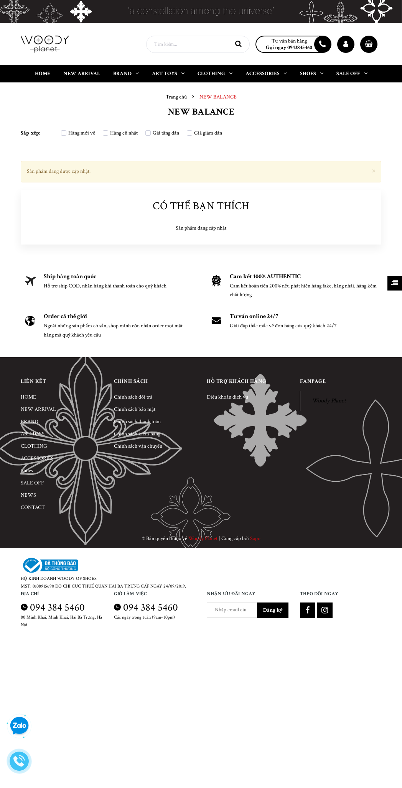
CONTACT (33, 507)
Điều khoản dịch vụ (227, 397)
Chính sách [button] (131, 381)
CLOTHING (34, 446)
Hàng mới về (78, 133)
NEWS (28, 495)
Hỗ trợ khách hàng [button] (237, 381)
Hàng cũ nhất (120, 133)
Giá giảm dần (204, 133)
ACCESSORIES (37, 458)
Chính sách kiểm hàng (137, 433)
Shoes (27, 470)
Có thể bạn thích (201, 206)
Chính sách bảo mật (134, 409)
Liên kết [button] (33, 381)
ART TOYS (32, 433)
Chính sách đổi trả (133, 397)
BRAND (29, 421)
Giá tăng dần (162, 133)
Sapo (255, 538)
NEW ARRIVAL (38, 409)
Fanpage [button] (313, 381)
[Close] (374, 170)
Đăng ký (272, 610)
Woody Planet (329, 401)
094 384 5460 (57, 607)
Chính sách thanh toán (137, 421)
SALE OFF (32, 482)
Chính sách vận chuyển (138, 446)
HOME (28, 397)
